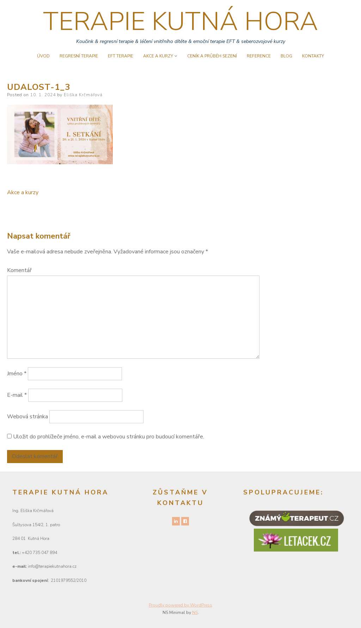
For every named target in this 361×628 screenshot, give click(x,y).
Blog (286, 56)
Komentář (19, 270)
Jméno (16, 373)
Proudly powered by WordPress (180, 605)
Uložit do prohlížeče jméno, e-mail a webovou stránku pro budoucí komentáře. (108, 437)
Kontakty (313, 56)
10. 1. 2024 (43, 95)
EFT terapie (120, 56)
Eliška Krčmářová (83, 95)
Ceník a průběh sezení (212, 56)
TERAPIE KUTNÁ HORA (180, 21)
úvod (43, 56)
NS (195, 612)
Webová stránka (27, 416)
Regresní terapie (79, 56)
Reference (259, 56)
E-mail (17, 395)
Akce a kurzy (158, 56)
